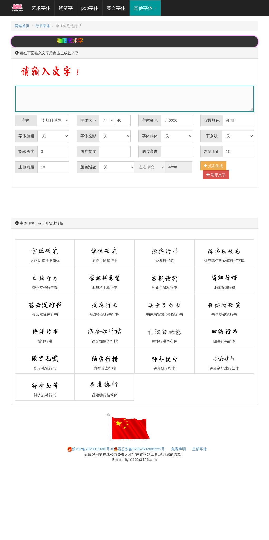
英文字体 (116, 8)
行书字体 (42, 26)
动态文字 (216, 174)
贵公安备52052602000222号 (139, 449)
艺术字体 (43, 8)
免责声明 (178, 449)
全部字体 (199, 449)
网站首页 (22, 26)
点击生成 (213, 165)
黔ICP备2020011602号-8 (90, 449)
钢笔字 (66, 8)
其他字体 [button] (145, 8)
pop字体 (89, 8)
